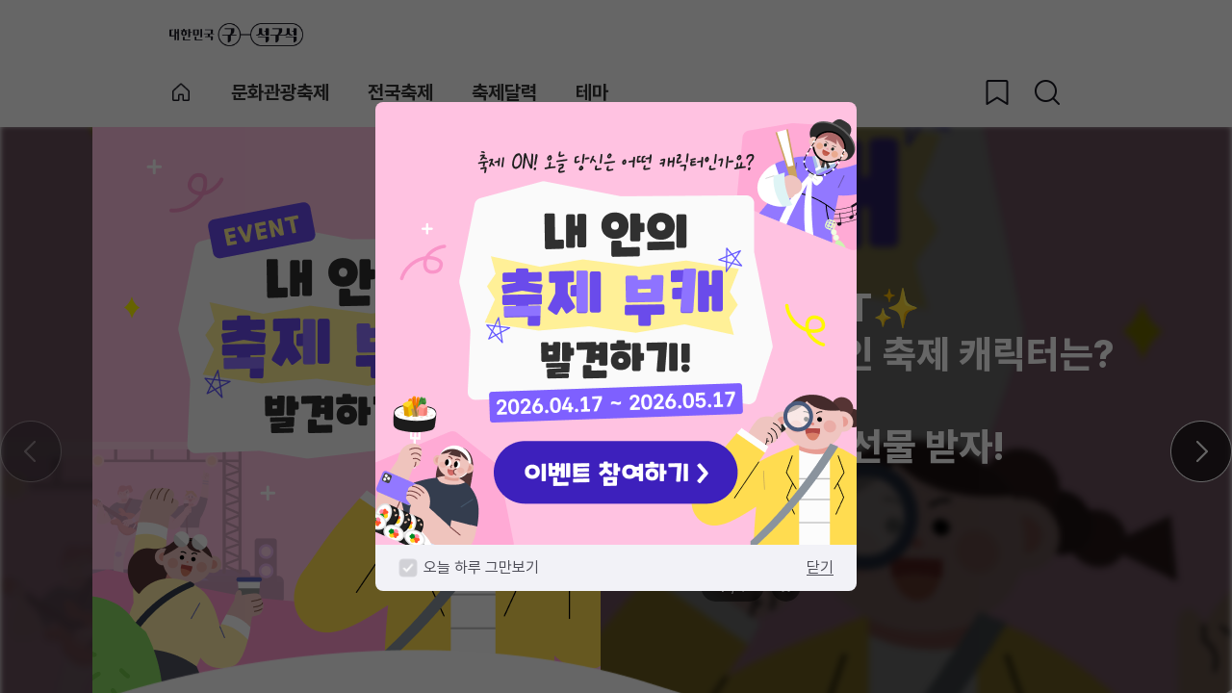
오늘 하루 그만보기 (481, 567)
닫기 (820, 567)
